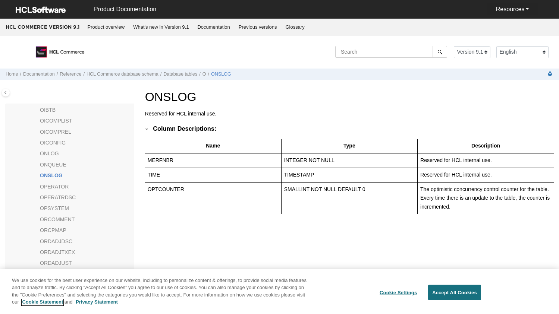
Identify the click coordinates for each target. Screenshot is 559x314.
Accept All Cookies (454, 296)
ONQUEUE (53, 165)
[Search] (440, 52)
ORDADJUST (56, 263)
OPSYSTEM (54, 208)
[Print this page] (550, 74)
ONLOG (49, 153)
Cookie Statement (42, 305)
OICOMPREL (55, 132)
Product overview (106, 27)
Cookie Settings (398, 296)
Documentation (213, 27)
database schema (122, 74)
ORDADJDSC (56, 241)
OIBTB (48, 110)
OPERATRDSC (58, 197)
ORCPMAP (53, 230)
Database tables (180, 74)
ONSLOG (221, 74)
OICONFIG (53, 143)
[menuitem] (106, 27)
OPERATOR (54, 187)
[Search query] (391, 52)
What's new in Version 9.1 (161, 27)
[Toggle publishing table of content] (6, 92)
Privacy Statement (97, 305)
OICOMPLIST (56, 121)
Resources (510, 9)
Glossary (294, 27)
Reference (70, 74)
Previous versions (258, 27)
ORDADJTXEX (57, 252)
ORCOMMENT (57, 219)
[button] (37, 110)
